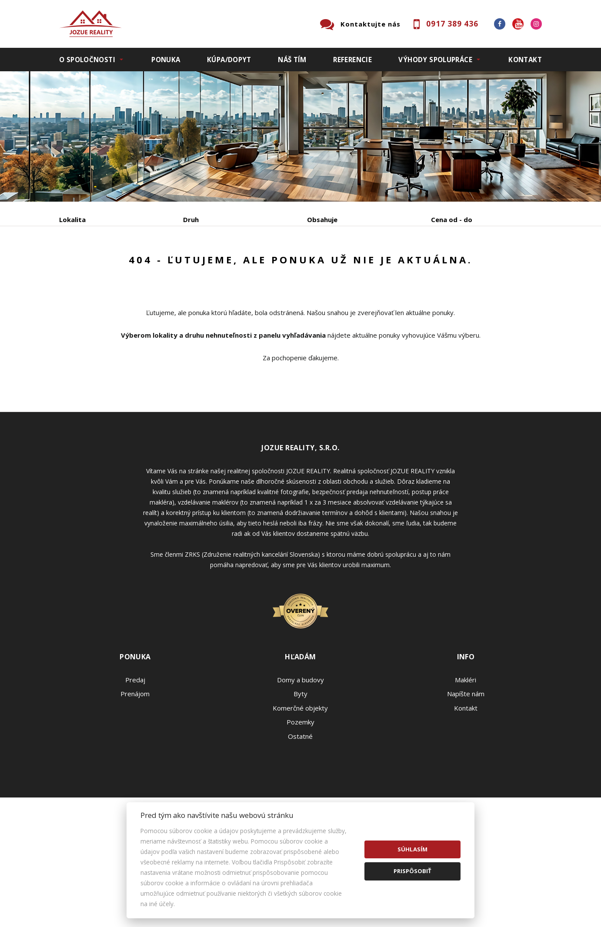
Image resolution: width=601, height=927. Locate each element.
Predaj (86, 265)
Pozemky (300, 788)
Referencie (352, 59)
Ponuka (165, 59)
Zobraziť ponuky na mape (362, 265)
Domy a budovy (300, 745)
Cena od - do (451, 219)
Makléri (465, 745)
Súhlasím (412, 849)
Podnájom (241, 265)
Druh (191, 219)
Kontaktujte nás (371, 24)
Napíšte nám (465, 759)
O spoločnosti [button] (87, 59)
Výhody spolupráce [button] (435, 59)
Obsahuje (322, 219)
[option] (300, 136)
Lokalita (72, 219)
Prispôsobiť (412, 871)
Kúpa (190, 265)
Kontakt (525, 59)
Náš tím (292, 59)
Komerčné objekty (300, 774)
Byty (300, 759)
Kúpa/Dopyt (229, 59)
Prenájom (139, 265)
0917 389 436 (452, 24)
